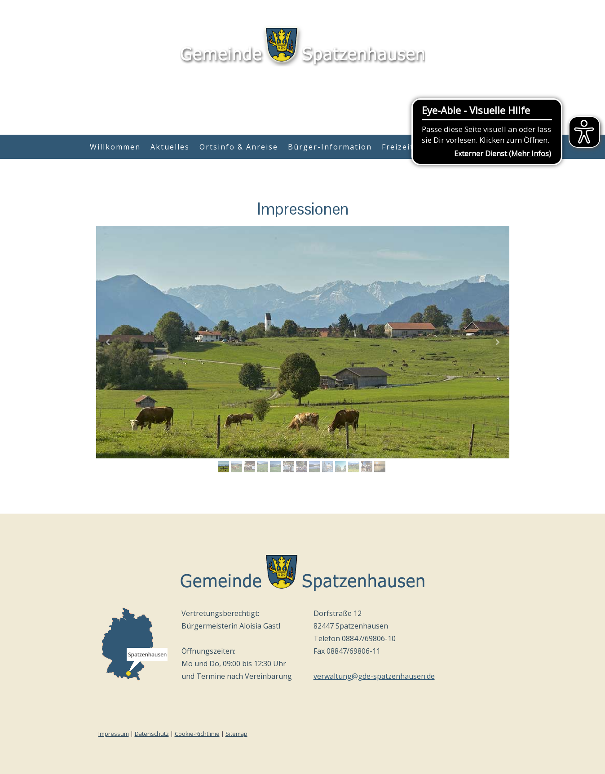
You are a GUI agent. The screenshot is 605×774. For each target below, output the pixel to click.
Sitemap (236, 734)
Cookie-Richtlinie (197, 734)
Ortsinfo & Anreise (238, 147)
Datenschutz (152, 734)
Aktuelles (170, 147)
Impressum (113, 734)
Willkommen (115, 147)
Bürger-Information (330, 147)
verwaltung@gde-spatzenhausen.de (374, 676)
